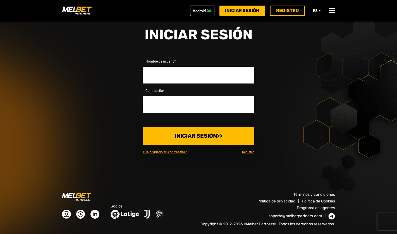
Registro (287, 10)
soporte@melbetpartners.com (295, 216)
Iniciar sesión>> (199, 135)
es (317, 10)
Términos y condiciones (314, 194)
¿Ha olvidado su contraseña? (165, 152)
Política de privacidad (276, 201)
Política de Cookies (318, 201)
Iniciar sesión (242, 10)
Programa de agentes (316, 208)
